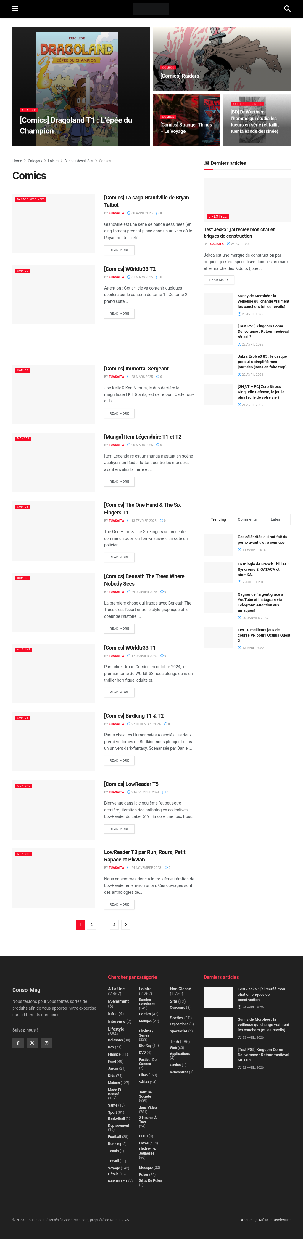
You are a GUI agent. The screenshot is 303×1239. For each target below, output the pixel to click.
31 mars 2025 (140, 277)
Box (111, 1047)
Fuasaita (116, 213)
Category (35, 161)
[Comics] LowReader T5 (131, 784)
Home (17, 161)
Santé (112, 1105)
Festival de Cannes (148, 1062)
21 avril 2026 (250, 406)
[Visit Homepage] (151, 9)
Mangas (25, 438)
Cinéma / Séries (146, 1033)
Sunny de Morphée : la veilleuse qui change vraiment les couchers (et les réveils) (263, 302)
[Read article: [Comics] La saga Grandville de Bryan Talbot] (53, 223)
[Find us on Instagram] (46, 1043)
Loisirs (53, 161)
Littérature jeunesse (147, 1151)
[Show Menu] (15, 9)
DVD (142, 1053)
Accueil (247, 1220)
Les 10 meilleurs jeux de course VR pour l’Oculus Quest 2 (264, 636)
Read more (122, 248)
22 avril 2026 (250, 345)
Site (173, 1001)
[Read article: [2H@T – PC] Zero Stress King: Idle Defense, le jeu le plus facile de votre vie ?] (218, 395)
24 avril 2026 (239, 244)
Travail (113, 1161)
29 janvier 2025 (142, 592)
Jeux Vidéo (148, 1108)
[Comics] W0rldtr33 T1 (130, 648)
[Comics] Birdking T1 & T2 (134, 716)
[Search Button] (287, 9)
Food (112, 1061)
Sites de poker (150, 1181)
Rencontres (179, 1072)
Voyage (114, 1168)
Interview (116, 1021)
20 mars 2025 (140, 445)
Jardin (113, 1069)
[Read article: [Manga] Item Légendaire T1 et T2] (53, 462)
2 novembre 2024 (143, 792)
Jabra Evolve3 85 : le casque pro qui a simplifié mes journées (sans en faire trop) (262, 362)
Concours (177, 1007)
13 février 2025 (141, 521)
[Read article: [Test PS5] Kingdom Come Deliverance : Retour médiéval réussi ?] (218, 335)
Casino (175, 1065)
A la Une (30, 113)
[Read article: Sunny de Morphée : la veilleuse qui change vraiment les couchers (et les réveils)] (218, 305)
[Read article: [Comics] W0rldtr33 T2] (53, 294)
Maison (114, 1083)
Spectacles (178, 1031)
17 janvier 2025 (142, 656)
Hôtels (113, 1174)
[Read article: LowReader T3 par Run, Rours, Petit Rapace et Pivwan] (53, 878)
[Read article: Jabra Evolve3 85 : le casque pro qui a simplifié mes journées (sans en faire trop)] (218, 365)
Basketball (116, 1118)
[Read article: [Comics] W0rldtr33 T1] (53, 673)
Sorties (176, 1018)
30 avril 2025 (140, 213)
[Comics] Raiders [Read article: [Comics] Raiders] (179, 79)
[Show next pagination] (125, 925)
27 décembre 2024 (144, 724)
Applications (180, 1054)
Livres (144, 1143)
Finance (114, 1054)
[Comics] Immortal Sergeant (136, 368)
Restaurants (117, 1181)
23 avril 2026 (250, 315)
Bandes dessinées (250, 107)
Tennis (113, 1151)
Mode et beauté (114, 1092)
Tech (174, 1041)
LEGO (143, 1136)
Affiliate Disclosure (275, 1220)
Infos (112, 1013)
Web (173, 1048)
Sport (112, 1112)
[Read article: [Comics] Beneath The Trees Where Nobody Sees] (53, 602)
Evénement (118, 1001)
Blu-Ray (145, 1045)
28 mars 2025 (140, 377)
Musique (146, 1168)
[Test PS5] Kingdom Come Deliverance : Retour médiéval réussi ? (263, 332)
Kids (111, 1076)
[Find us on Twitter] (32, 1043)
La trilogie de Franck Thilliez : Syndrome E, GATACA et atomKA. (263, 570)
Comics (169, 70)
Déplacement (118, 1125)
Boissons (115, 1040)
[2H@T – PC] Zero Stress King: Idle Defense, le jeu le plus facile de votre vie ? (261, 392)
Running (114, 1144)
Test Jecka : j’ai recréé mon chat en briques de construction (261, 994)
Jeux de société (145, 1094)
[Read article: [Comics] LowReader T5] (53, 810)
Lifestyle (218, 216)
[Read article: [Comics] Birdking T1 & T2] (53, 741)
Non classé (180, 989)
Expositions (179, 1024)
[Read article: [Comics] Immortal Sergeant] (53, 394)
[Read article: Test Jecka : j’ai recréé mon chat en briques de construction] (247, 200)
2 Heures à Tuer (148, 1120)
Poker (144, 1175)
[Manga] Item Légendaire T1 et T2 (142, 437)
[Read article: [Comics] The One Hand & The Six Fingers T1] (53, 530)
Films (143, 1075)
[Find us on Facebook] (18, 1043)
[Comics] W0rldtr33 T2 (130, 269)
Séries (144, 1082)
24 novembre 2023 (144, 868)
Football (114, 1137)
